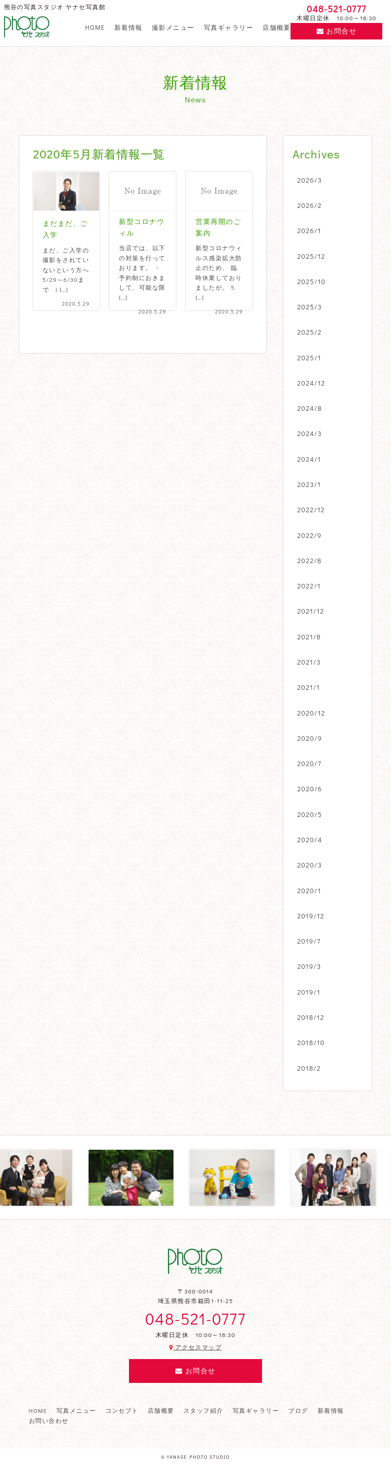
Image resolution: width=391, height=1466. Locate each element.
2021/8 (309, 636)
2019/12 (310, 915)
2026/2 (309, 205)
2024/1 (309, 459)
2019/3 (309, 966)
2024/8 (309, 408)
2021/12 (310, 610)
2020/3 (309, 864)
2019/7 (309, 941)
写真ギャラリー (228, 27)
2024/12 (311, 382)
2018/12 (310, 1017)
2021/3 (309, 661)
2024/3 (309, 433)
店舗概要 (277, 27)
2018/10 (311, 1042)
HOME (95, 27)
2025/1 (309, 357)
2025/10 (311, 281)
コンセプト (122, 1410)
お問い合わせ (49, 1420)
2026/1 (309, 230)
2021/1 (308, 687)
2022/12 (311, 509)
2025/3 (309, 306)
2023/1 (309, 484)
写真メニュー (76, 1410)
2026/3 (309, 180)
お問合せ (337, 30)
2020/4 (310, 839)
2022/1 (309, 585)
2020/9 (309, 738)
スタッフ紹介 (203, 1410)
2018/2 (309, 1068)
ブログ (298, 1410)
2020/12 (311, 712)
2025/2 (309, 331)
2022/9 (309, 535)
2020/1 (309, 890)
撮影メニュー (173, 27)
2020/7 (309, 763)
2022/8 (309, 560)
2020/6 (309, 788)
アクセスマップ (195, 1347)
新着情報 (128, 27)
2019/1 (308, 991)
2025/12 (311, 256)
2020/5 (309, 814)
